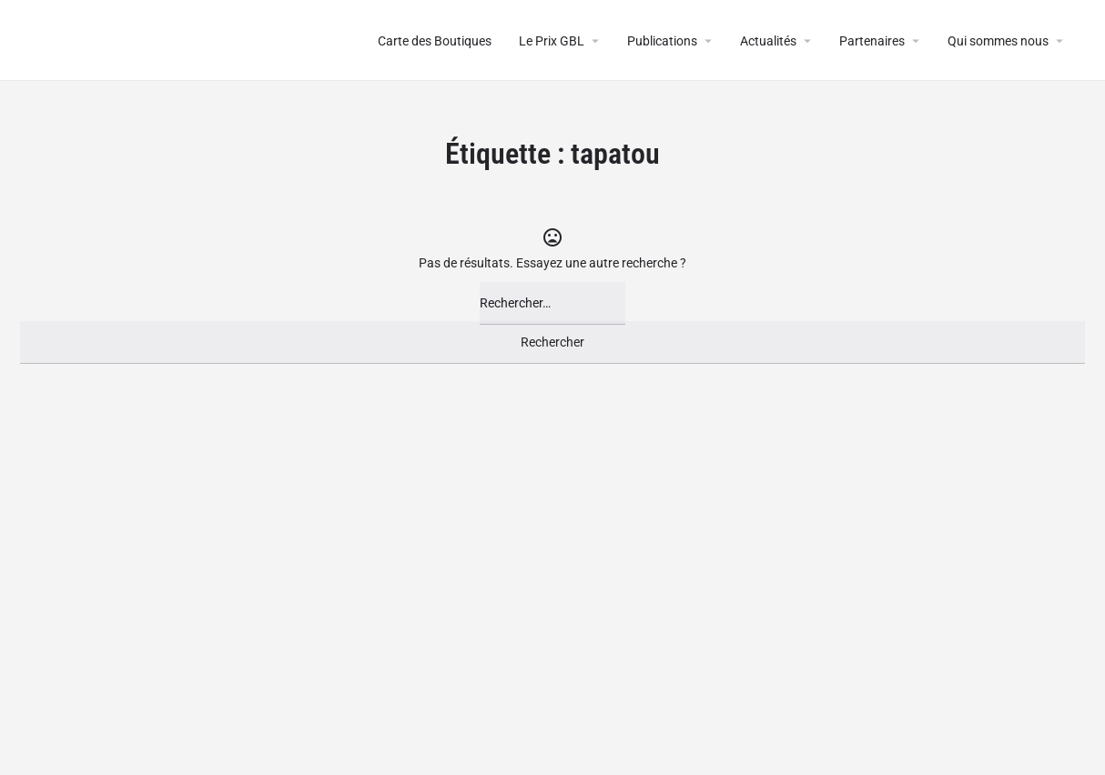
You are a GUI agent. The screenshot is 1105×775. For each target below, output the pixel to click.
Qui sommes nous (998, 41)
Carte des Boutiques (435, 41)
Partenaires (872, 41)
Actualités (768, 41)
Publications (662, 41)
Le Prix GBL (551, 41)
